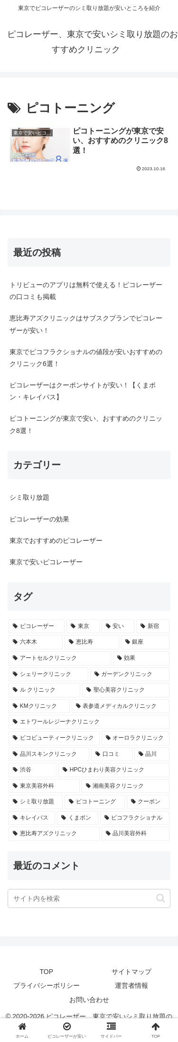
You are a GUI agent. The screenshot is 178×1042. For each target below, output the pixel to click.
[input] (89, 898)
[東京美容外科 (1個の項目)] (44, 786)
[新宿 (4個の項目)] (152, 626)
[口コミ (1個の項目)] (111, 754)
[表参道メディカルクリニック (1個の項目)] (121, 706)
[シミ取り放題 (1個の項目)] (36, 802)
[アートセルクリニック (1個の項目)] (60, 658)
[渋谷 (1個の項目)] (32, 770)
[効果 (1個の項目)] (141, 658)
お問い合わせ (89, 999)
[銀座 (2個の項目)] (145, 642)
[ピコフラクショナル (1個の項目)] (134, 818)
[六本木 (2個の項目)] (36, 642)
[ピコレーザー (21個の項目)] (37, 626)
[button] (160, 898)
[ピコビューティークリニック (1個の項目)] (54, 738)
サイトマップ (131, 971)
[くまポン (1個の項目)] (77, 818)
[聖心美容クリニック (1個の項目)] (125, 690)
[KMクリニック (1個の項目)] (39, 706)
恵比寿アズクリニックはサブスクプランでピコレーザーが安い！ (85, 324)
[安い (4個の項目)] (118, 626)
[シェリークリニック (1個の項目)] (48, 674)
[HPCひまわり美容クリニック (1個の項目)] (113, 770)
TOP (46, 971)
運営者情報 (131, 985)
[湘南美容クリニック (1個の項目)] (126, 786)
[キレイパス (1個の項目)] (32, 818)
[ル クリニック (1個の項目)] (44, 690)
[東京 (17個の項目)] (83, 626)
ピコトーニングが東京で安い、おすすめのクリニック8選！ (85, 424)
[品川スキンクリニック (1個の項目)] (49, 754)
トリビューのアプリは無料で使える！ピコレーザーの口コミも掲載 (85, 290)
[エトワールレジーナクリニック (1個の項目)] (89, 722)
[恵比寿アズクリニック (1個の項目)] (54, 834)
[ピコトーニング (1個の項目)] (94, 802)
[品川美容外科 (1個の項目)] (136, 834)
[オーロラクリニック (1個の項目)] (136, 738)
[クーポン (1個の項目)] (148, 802)
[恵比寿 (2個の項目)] (92, 642)
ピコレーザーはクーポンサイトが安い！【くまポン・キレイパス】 (82, 391)
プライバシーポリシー (46, 985)
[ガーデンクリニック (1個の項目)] (130, 674)
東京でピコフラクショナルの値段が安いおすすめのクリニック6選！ (85, 357)
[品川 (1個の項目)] (151, 754)
